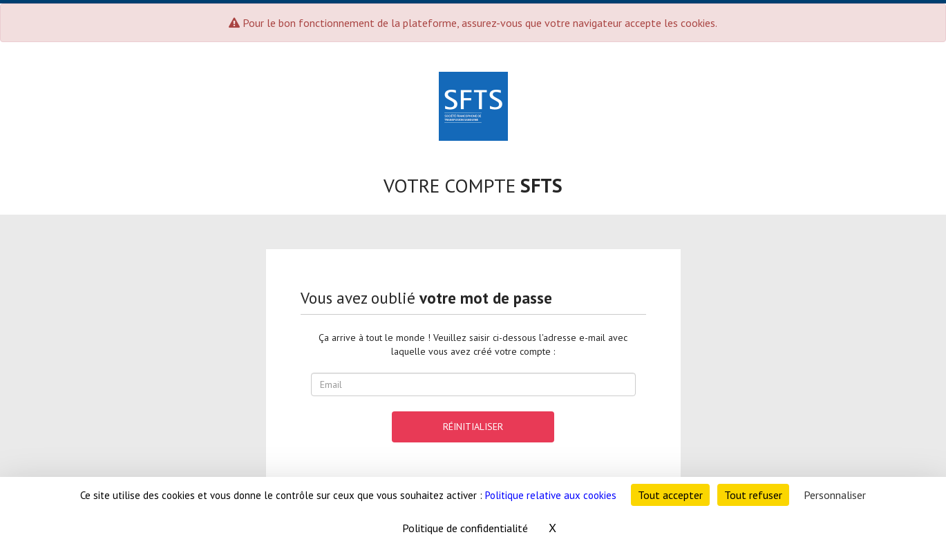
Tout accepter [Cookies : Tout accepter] (670, 495)
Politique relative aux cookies (550, 495)
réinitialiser (473, 426)
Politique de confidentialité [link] (465, 528)
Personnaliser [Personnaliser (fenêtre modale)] (835, 495)
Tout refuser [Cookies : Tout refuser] (753, 495)
